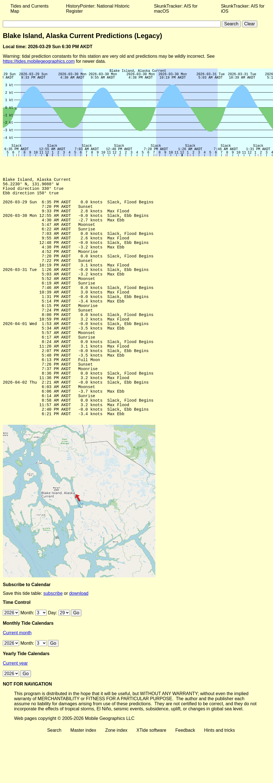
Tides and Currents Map (29, 9)
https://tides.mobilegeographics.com (39, 61)
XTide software (151, 775)
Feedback (185, 775)
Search (54, 775)
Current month (17, 677)
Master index (83, 775)
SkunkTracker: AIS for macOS (176, 9)
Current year (15, 708)
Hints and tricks (219, 775)
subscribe (52, 638)
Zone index (116, 775)
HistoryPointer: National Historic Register (98, 9)
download (79, 638)
